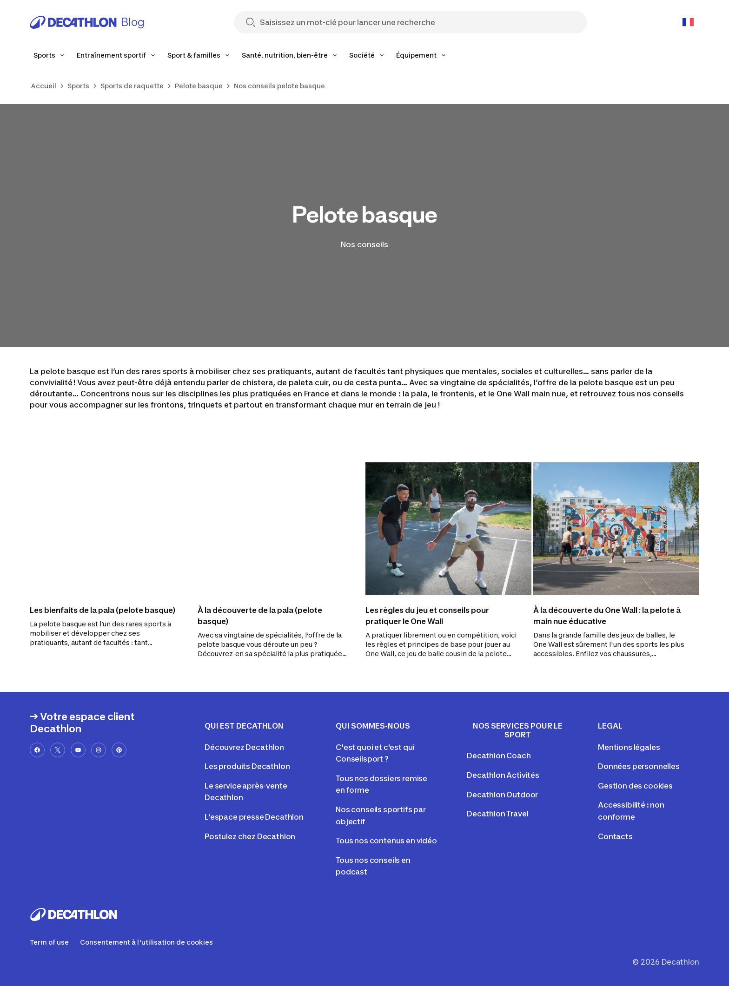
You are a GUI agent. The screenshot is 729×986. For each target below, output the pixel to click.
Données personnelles (639, 766)
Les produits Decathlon (247, 766)
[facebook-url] (37, 750)
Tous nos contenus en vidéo (386, 840)
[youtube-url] (78, 750)
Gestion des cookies (635, 785)
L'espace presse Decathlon (254, 817)
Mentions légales (629, 747)
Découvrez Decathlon (244, 747)
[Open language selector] (688, 22)
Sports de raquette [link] (132, 86)
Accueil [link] (43, 86)
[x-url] (57, 750)
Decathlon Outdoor (502, 794)
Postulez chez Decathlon (250, 836)
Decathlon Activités (503, 775)
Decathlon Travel (497, 813)
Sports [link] (78, 86)
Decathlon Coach (499, 755)
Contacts (615, 836)
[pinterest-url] (119, 750)
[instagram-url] (98, 750)
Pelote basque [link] (199, 86)
